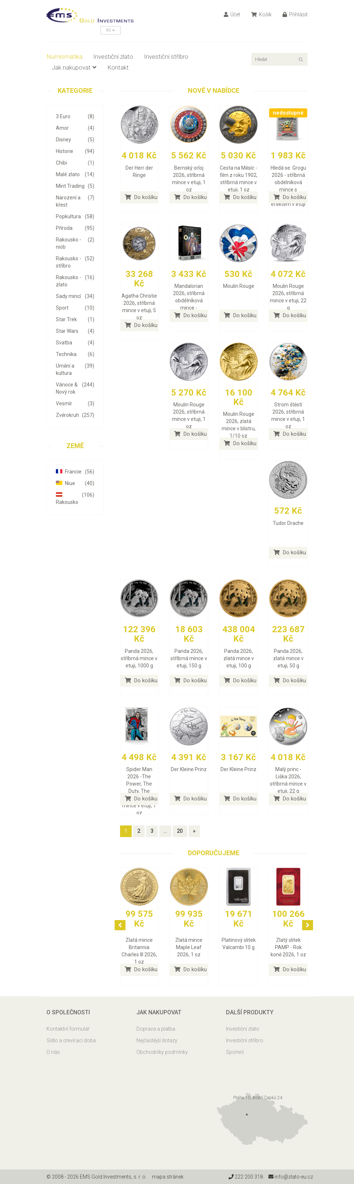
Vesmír (75, 403)
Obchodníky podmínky (162, 1052)
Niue (75, 483)
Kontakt (118, 67)
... (165, 831)
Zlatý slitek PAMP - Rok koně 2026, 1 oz (288, 947)
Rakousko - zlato (75, 280)
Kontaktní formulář (68, 1029)
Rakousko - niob (75, 243)
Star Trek (75, 319)
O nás (53, 1052)
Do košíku (141, 197)
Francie (75, 471)
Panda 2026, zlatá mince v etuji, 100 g (238, 658)
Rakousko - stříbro (75, 262)
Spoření (235, 1052)
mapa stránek (168, 1177)
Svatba (75, 342)
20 (180, 831)
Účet (232, 14)
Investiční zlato (113, 56)
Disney (75, 139)
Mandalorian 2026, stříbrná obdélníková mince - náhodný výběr (189, 300)
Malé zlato (75, 174)
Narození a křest (75, 201)
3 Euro (75, 116)
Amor (75, 128)
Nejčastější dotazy (156, 1040)
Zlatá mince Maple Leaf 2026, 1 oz (188, 947)
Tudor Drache (288, 523)
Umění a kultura (75, 369)
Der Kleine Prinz (189, 769)
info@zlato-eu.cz (290, 1177)
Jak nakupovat (74, 67)
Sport (75, 307)
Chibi (75, 162)
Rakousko (75, 498)
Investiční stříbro (166, 56)
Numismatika (64, 56)
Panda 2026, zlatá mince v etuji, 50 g (288, 658)
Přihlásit (295, 14)
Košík (261, 14)
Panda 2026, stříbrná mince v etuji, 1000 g (139, 658)
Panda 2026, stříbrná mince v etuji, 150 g (188, 658)
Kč (110, 30)
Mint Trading (75, 186)
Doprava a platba (155, 1029)
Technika (75, 354)
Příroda (75, 228)
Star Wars (75, 331)
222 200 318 (246, 1177)
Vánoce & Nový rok (75, 388)
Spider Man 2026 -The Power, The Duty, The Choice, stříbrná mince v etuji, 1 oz (139, 791)
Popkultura (75, 216)
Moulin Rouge (238, 286)
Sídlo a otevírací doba (71, 1040)
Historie (75, 151)
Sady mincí (75, 296)
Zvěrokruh (75, 415)
